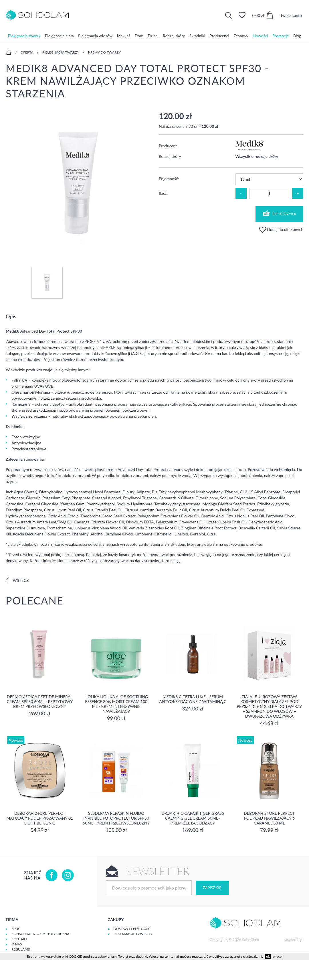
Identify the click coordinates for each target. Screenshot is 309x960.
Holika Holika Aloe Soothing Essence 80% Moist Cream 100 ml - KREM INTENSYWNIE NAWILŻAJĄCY (116, 704)
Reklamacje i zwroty (133, 934)
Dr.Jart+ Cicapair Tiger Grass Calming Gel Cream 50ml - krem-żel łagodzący (193, 818)
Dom (139, 35)
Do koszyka (279, 213)
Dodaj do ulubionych (281, 229)
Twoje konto (291, 15)
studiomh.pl (293, 939)
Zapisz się (212, 888)
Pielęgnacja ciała (59, 35)
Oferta (27, 52)
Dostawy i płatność (132, 928)
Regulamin (21, 949)
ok (268, 956)
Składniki (197, 35)
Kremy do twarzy (104, 52)
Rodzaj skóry (174, 35)
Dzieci (153, 35)
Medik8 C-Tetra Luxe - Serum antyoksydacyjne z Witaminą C (192, 699)
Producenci (219, 35)
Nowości (260, 35)
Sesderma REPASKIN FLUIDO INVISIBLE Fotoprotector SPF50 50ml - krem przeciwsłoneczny (116, 818)
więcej (277, 956)
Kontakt (19, 939)
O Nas (16, 944)
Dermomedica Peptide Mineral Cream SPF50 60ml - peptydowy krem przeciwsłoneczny (40, 701)
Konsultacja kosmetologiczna (40, 934)
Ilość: (163, 193)
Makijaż (123, 35)
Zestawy (240, 35)
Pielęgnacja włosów (95, 35)
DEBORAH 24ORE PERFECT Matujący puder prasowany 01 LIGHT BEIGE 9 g (39, 818)
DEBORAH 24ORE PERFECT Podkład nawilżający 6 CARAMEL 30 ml (269, 818)
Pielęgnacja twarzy (24, 35)
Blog (297, 35)
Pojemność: (169, 178)
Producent (168, 145)
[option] (78, 183)
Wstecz (17, 580)
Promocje (280, 35)
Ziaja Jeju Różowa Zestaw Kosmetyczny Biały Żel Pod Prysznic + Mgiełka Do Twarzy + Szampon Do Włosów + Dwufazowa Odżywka (269, 706)
